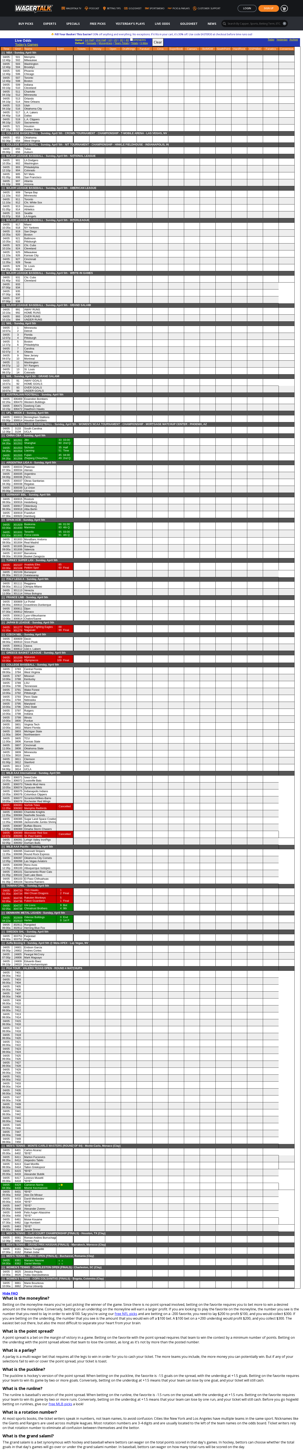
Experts (49, 24)
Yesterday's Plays (130, 24)
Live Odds (162, 24)
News (212, 24)
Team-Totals (121, 43)
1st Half (89, 40)
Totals (134, 43)
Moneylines (105, 43)
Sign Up (269, 8)
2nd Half (101, 40)
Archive (294, 39)
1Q (110, 40)
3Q (121, 40)
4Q (127, 40)
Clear (158, 42)
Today (271, 39)
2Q (116, 40)
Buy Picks (26, 24)
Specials (73, 24)
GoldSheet (189, 24)
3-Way (144, 43)
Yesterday (282, 39)
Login (247, 8)
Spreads (91, 43)
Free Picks (98, 24)
